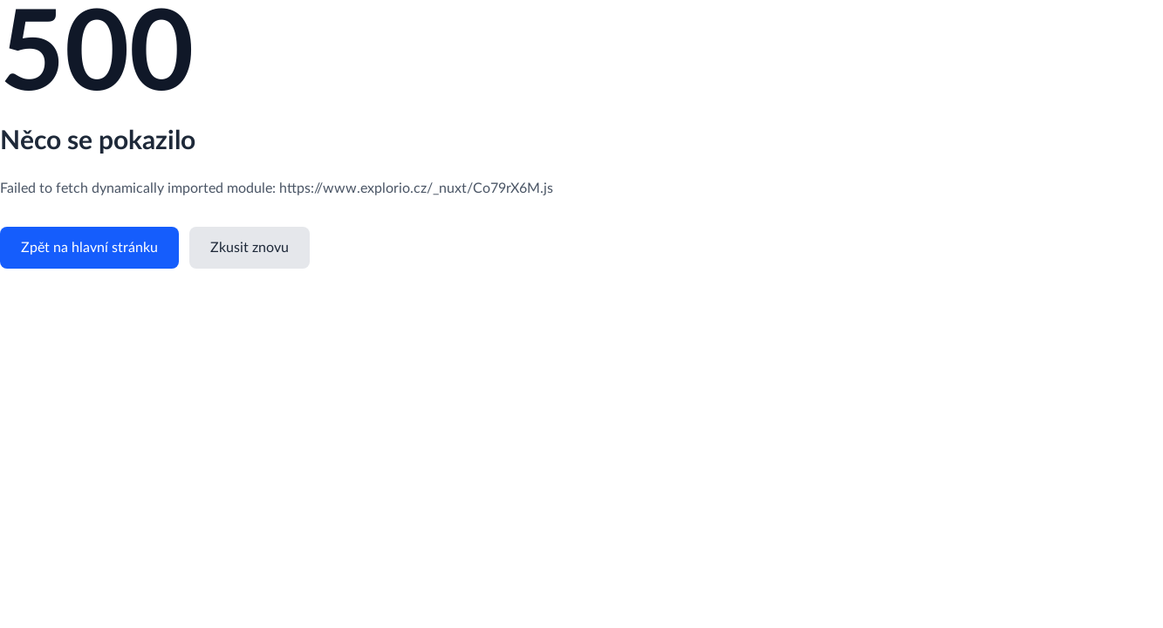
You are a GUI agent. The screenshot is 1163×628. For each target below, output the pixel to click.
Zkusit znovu (249, 248)
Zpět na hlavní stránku (89, 248)
